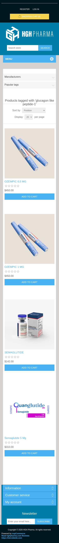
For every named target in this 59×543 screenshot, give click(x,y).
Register (24, 9)
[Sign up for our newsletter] (21, 521)
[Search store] (22, 48)
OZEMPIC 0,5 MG (15, 181)
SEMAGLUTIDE (14, 352)
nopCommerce (18, 533)
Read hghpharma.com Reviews (15, 536)
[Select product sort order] (33, 110)
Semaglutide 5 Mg (15, 438)
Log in (36, 9)
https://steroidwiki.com (11, 538)
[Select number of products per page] (29, 117)
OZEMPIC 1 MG (14, 266)
